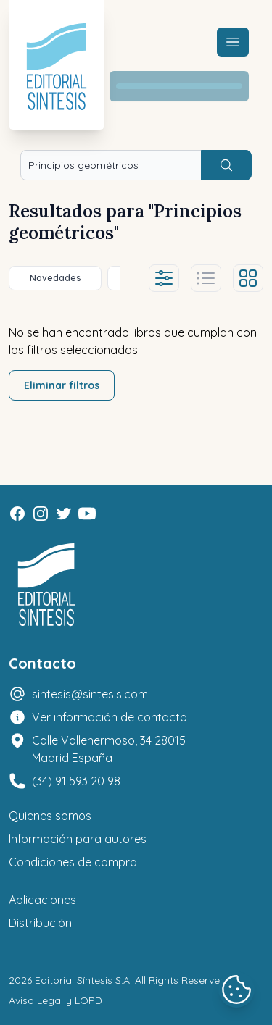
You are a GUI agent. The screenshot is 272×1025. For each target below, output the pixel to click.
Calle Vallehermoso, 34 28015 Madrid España (109, 749)
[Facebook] (17, 513)
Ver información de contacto (109, 717)
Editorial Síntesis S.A (82, 980)
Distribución (40, 923)
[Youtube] (87, 513)
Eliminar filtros (61, 385)
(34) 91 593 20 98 (76, 781)
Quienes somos (50, 815)
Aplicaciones (42, 899)
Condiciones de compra (73, 862)
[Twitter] (64, 513)
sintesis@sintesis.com (90, 694)
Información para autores (78, 839)
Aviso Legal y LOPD (55, 1000)
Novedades (55, 277)
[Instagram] (40, 513)
